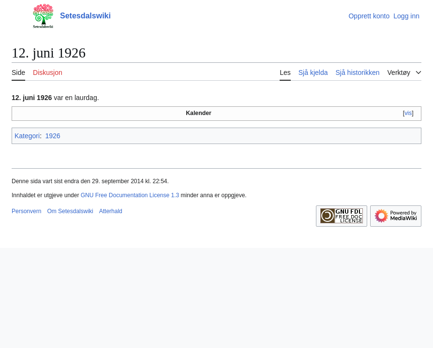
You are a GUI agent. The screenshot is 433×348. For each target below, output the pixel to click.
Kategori (27, 136)
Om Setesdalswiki (70, 211)
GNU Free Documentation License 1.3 (130, 195)
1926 (52, 136)
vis (408, 113)
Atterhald (110, 211)
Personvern (26, 211)
